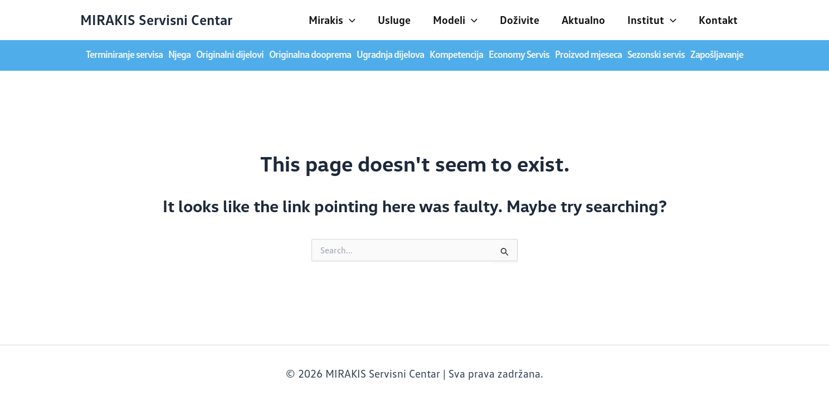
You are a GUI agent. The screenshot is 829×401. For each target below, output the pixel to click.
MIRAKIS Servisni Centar (156, 19)
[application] (349, 19)
